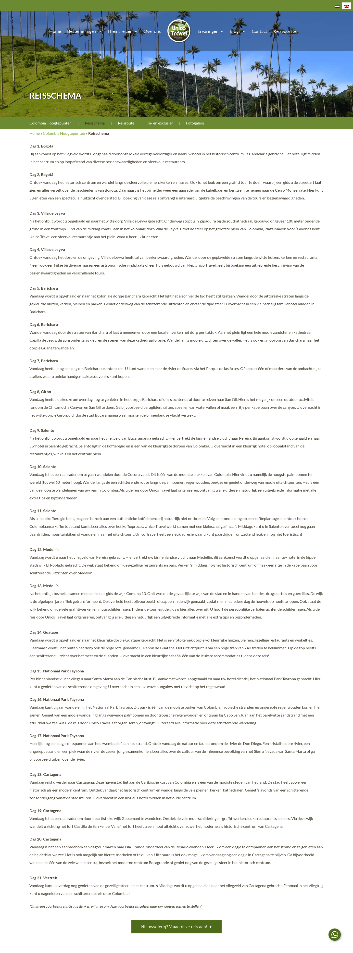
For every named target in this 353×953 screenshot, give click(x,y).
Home (34, 133)
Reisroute (126, 123)
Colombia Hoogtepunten (50, 123)
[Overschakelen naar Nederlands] (337, 5)
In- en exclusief (160, 123)
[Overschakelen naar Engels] (346, 5)
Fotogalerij (195, 123)
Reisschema (95, 123)
